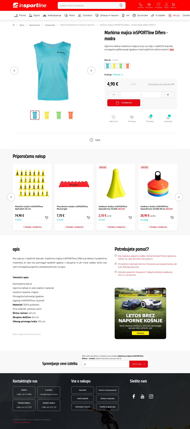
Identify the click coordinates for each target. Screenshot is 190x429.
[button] (121, 75)
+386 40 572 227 (24, 405)
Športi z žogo (34, 25)
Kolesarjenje (52, 15)
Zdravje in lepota (106, 15)
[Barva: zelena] (121, 66)
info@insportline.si (49, 392)
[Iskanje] (121, 5)
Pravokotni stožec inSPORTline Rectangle (72, 207)
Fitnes (20, 15)
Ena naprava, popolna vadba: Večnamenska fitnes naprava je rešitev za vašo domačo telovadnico (147, 257)
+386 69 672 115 (48, 405)
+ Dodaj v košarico (32, 227)
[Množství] (141, 94)
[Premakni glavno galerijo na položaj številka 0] (34, 115)
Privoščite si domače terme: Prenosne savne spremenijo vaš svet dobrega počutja (147, 265)
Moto (69, 15)
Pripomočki (50, 25)
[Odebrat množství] (113, 94)
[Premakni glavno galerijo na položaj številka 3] (70, 115)
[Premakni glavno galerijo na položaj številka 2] (58, 115)
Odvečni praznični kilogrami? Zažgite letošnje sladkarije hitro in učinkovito (145, 273)
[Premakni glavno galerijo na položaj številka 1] (46, 115)
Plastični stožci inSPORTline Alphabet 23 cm (29, 207)
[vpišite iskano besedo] (87, 5)
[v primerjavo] (47, 217)
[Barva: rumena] (114, 66)
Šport (34, 15)
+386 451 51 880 (24, 392)
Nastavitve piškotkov (21, 422)
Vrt (125, 15)
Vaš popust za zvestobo (159, 84)
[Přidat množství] (168, 94)
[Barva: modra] (107, 66)
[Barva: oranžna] (127, 66)
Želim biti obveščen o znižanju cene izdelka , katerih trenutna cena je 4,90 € (112, 357)
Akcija (174, 15)
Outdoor (85, 15)
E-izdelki (158, 15)
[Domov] (14, 25)
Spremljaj (138, 364)
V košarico (124, 102)
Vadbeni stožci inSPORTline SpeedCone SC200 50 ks (156, 207)
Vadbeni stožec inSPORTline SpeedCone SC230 (113, 207)
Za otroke (140, 15)
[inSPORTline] (29, 5)
